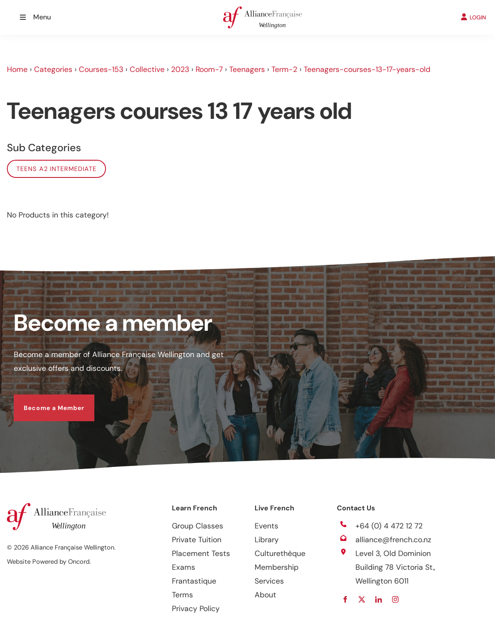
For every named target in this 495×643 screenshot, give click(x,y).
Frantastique (194, 581)
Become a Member (44, 401)
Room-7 (209, 69)
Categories (53, 69)
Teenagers (247, 69)
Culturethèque (280, 553)
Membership (277, 567)
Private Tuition (196, 539)
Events (266, 526)
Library (267, 539)
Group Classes (197, 526)
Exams (183, 567)
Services (269, 581)
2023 (180, 69)
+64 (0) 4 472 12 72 (389, 526)
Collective (147, 69)
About (265, 595)
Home (17, 69)
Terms (182, 595)
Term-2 (284, 69)
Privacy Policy (196, 608)
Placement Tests (201, 553)
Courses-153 (101, 69)
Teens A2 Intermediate (56, 169)
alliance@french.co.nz (393, 539)
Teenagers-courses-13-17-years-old (367, 69)
